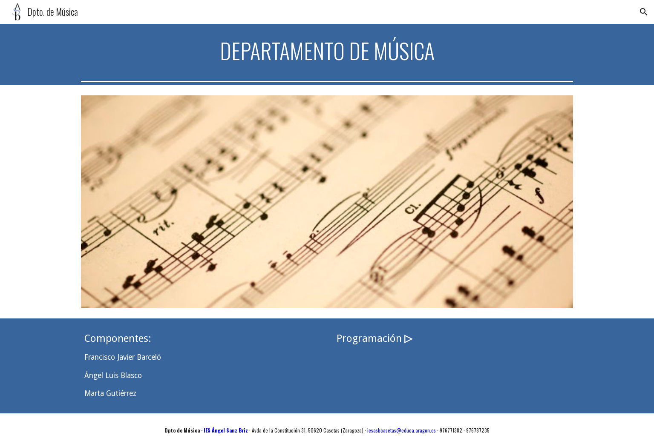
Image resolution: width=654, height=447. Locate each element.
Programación (370, 338)
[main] (327, 50)
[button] (644, 12)
